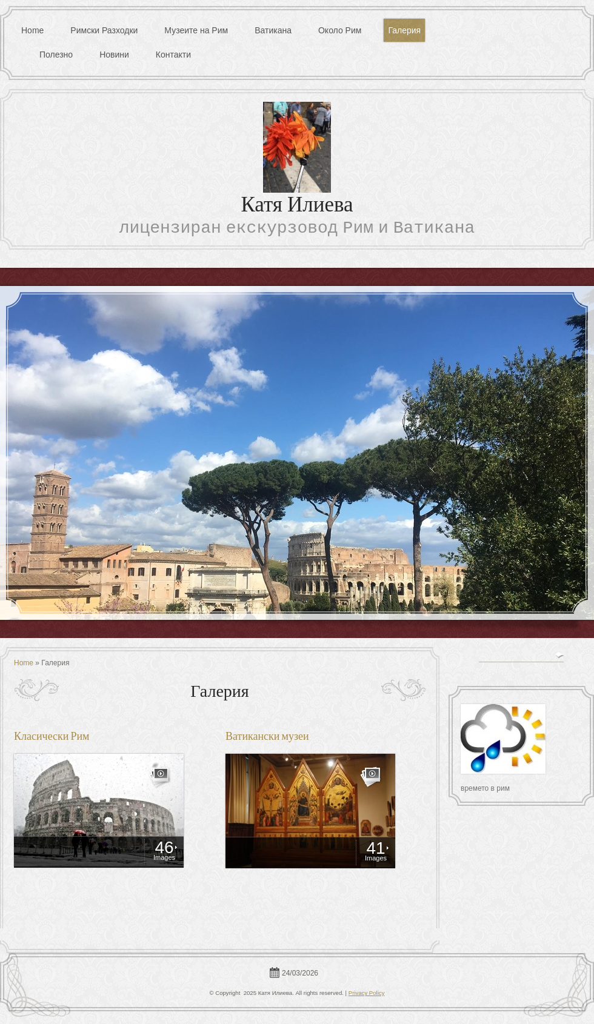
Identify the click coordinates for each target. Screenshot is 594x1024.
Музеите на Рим (196, 30)
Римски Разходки (104, 30)
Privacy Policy (367, 992)
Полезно (56, 54)
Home (32, 30)
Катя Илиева (297, 206)
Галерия (404, 30)
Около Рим (339, 30)
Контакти (173, 54)
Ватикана (273, 30)
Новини (114, 54)
